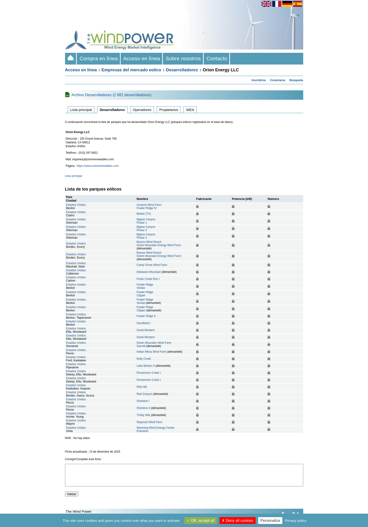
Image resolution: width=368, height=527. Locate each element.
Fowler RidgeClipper (145, 293)
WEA (190, 110)
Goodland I (143, 323)
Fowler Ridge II (146, 316)
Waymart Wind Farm (149, 422)
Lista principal (81, 110)
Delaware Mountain (149, 272)
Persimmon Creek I (149, 372)
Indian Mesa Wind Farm (151, 351)
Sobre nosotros (183, 58)
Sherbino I (143, 401)
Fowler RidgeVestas (145, 286)
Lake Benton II (146, 365)
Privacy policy (296, 521)
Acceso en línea (142, 58)
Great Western (146, 330)
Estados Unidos (76, 204)
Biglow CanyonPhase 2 (146, 236)
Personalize (270, 521)
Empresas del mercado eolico (131, 70)
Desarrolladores (182, 70)
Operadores (142, 110)
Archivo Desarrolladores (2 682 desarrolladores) (112, 95)
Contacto (217, 58)
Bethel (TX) (144, 213)
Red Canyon (144, 394)
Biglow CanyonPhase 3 (146, 228)
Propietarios (168, 110)
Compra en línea (99, 58)
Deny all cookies (237, 521)
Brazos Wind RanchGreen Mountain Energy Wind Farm (159, 243)
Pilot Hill (142, 387)
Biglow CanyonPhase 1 (146, 221)
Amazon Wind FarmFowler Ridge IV (149, 206)
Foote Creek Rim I (148, 279)
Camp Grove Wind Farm (152, 265)
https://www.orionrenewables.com (98, 166)
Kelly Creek (144, 358)
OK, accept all (200, 521)
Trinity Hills (143, 415)
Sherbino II (143, 408)
